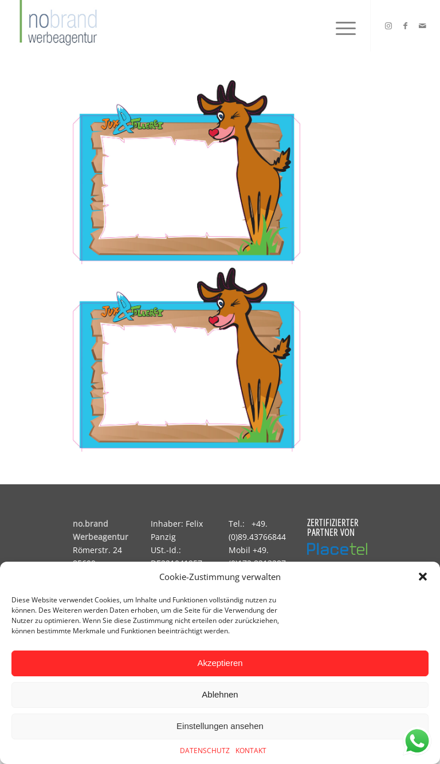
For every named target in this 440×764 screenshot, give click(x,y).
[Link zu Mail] (422, 25)
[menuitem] (340, 26)
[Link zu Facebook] (405, 25)
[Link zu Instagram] (388, 25)
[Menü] (340, 26)
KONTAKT (250, 750)
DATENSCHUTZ (205, 750)
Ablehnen (220, 694)
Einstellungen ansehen (220, 726)
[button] (423, 576)
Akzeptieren (219, 663)
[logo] (57, 26)
